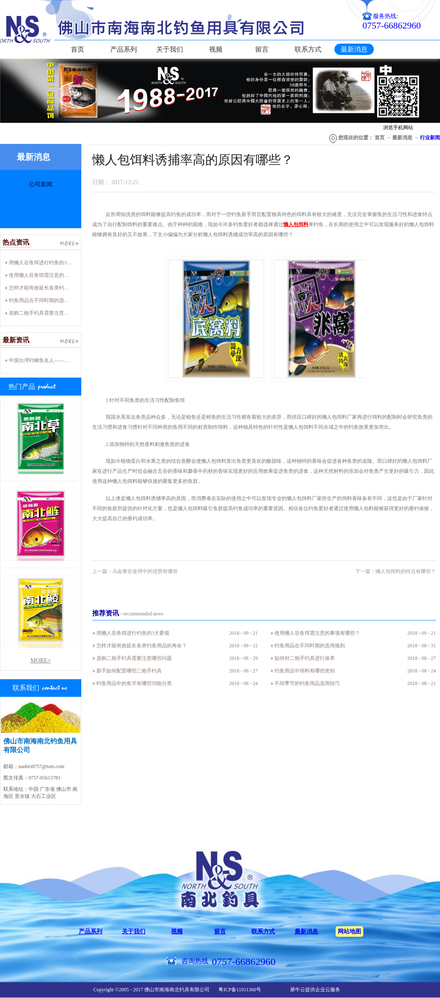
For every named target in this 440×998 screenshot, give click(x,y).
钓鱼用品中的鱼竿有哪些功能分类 (134, 683)
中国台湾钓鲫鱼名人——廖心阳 (44, 360)
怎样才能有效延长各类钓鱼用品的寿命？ (54, 288)
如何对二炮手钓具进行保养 (304, 658)
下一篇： (395, 571)
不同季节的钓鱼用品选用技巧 (307, 683)
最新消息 (402, 138)
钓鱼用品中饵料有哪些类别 (304, 671)
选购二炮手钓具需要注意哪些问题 (46, 313)
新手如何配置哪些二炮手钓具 (129, 671)
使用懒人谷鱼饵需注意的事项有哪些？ (51, 275)
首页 (77, 49)
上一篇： (135, 571)
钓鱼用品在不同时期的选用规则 (44, 300)
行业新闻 (430, 138)
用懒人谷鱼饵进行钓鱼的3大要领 (45, 263)
